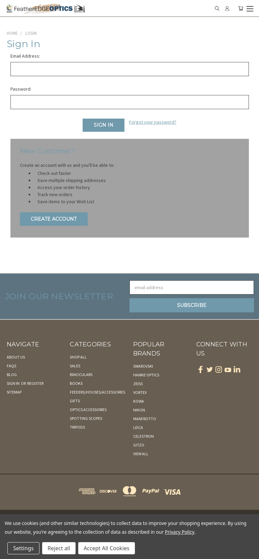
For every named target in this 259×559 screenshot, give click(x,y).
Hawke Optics (146, 374)
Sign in (13, 383)
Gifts (75, 400)
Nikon (139, 409)
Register (35, 383)
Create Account (54, 219)
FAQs (11, 365)
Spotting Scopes (86, 418)
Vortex (140, 392)
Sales (75, 365)
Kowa (138, 401)
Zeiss (138, 383)
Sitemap (14, 392)
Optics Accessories (88, 409)
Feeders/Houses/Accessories (97, 392)
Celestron (143, 436)
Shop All (78, 357)
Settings (23, 548)
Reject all (59, 548)
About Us (16, 357)
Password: (20, 89)
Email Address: (25, 56)
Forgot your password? (152, 122)
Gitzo (138, 444)
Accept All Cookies (107, 548)
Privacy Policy (179, 532)
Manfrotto (144, 418)
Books (76, 383)
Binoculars (81, 374)
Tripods (77, 427)
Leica (138, 427)
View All (140, 453)
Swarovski (143, 366)
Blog (12, 374)
